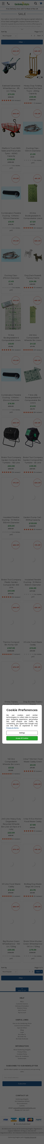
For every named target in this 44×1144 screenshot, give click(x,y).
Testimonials (22, 1058)
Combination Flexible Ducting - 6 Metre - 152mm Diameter (11, 215)
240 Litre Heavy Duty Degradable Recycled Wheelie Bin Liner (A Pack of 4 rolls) (11, 824)
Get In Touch (22, 1010)
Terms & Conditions (22, 1056)
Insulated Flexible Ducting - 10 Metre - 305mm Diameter (11, 520)
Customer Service (22, 1004)
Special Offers (22, 1028)
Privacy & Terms (12, 728)
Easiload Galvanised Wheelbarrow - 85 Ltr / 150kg (11, 88)
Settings (22, 733)
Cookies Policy (22, 1054)
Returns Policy (22, 1008)
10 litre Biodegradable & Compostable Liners (11, 337)
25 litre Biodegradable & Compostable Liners (33, 215)
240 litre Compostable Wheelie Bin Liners (33, 337)
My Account (22, 1012)
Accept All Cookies (22, 738)
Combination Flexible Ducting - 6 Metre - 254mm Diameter (11, 397)
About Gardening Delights (22, 1049)
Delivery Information (22, 1006)
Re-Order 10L (22, 1036)
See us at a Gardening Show (22, 1023)
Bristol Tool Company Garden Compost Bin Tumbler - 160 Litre (11, 460)
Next (40, 35)
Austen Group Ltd (30, 1137)
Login (22, 1032)
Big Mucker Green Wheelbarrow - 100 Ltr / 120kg (11, 944)
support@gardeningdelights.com (24, 1108)
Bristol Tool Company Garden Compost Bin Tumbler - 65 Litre (33, 460)
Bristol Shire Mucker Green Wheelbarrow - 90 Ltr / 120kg (32, 944)
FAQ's (22, 1001)
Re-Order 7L (22, 1034)
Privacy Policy (22, 1052)
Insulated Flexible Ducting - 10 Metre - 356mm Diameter (33, 582)
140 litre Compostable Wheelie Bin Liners (11, 761)
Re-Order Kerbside (22, 1039)
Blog (22, 1030)
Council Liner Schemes (22, 1025)
